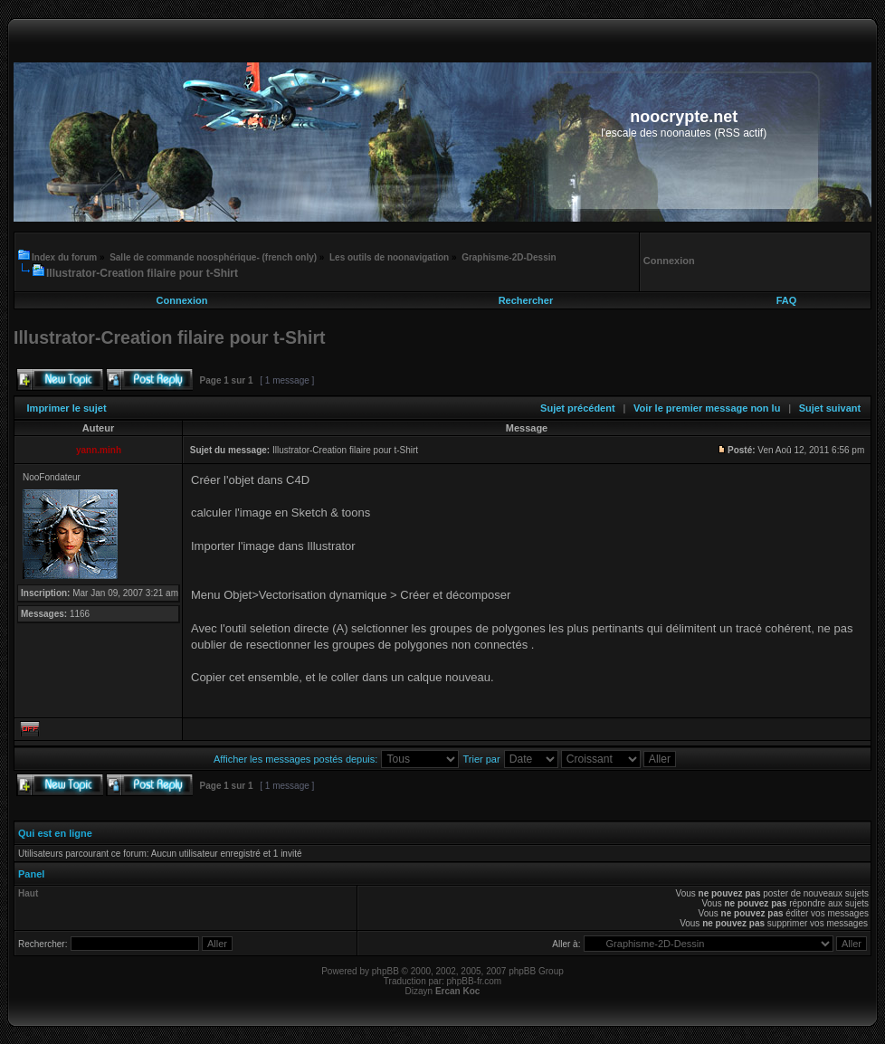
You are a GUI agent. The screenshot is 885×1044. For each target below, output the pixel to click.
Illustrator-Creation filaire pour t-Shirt (142, 273)
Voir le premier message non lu (706, 408)
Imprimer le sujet (67, 408)
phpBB (385, 971)
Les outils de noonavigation (389, 257)
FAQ (786, 300)
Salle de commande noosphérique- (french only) (213, 257)
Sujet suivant (830, 408)
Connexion (182, 300)
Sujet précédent (577, 408)
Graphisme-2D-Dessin (509, 257)
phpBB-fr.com (474, 981)
